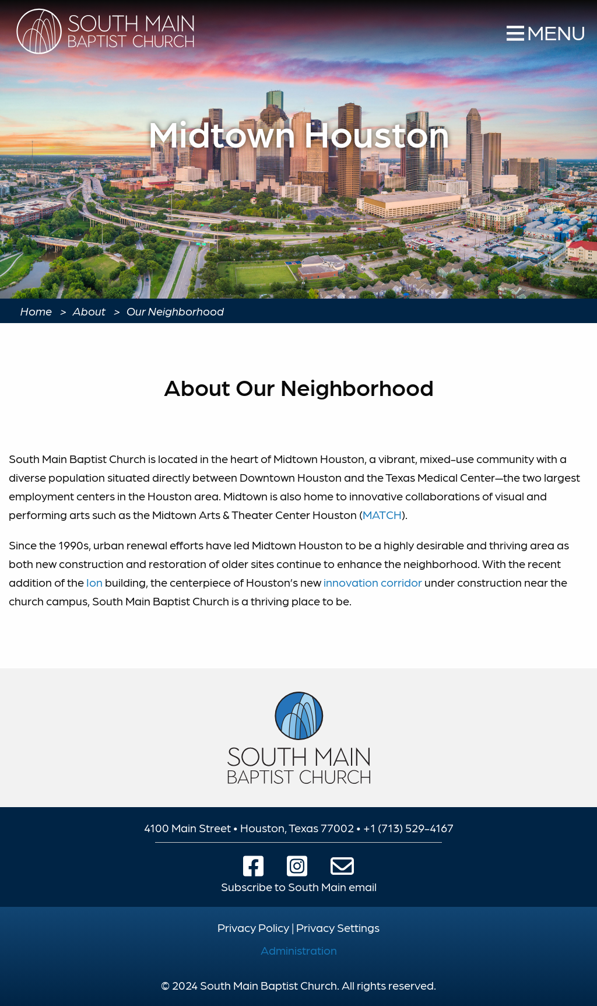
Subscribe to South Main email (299, 886)
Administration (299, 950)
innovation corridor (373, 582)
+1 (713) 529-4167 (408, 828)
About (89, 311)
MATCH (382, 514)
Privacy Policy (253, 927)
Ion (94, 582)
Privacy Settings (338, 927)
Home (36, 311)
